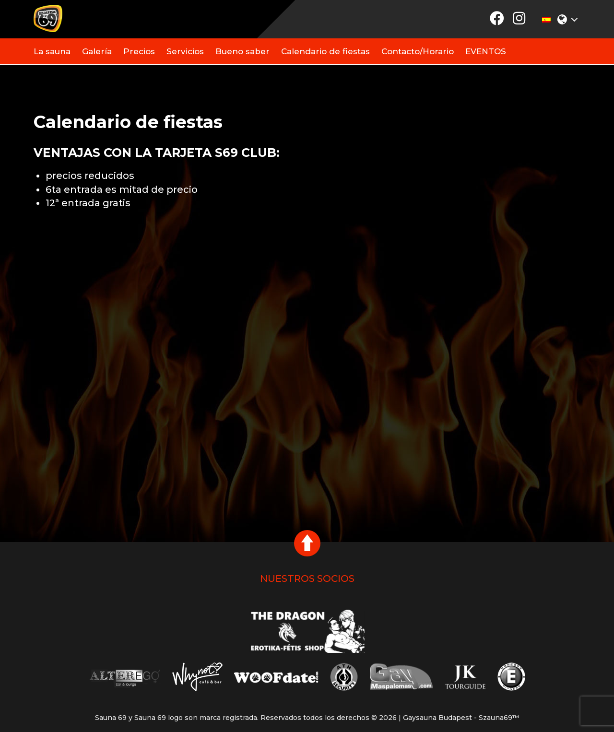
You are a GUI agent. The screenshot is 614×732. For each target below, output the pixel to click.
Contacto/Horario (417, 51)
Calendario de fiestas (325, 51)
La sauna (52, 51)
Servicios (185, 51)
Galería (97, 51)
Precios (139, 51)
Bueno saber (242, 51)
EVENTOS (485, 51)
